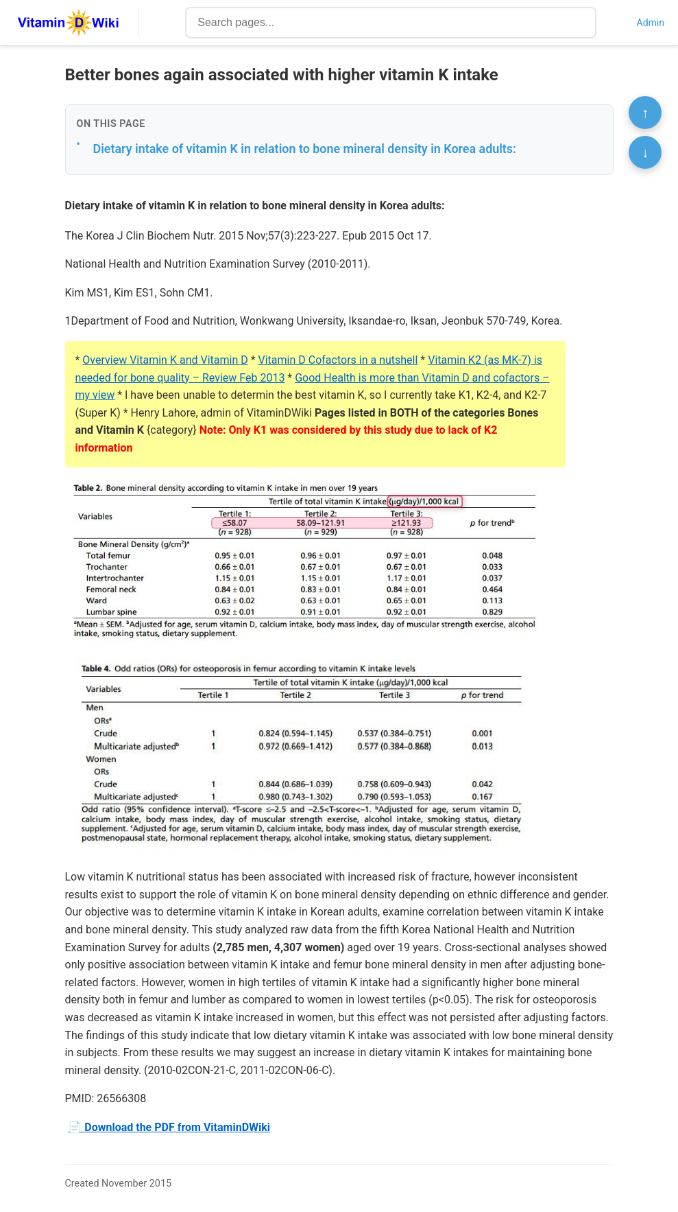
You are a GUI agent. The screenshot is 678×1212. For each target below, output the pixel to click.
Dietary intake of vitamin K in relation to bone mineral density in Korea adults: (304, 148)
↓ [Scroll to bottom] (645, 152)
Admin (650, 22)
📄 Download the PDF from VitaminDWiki (169, 1127)
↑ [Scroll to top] (645, 112)
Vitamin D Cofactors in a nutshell (338, 359)
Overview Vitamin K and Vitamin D (164, 359)
